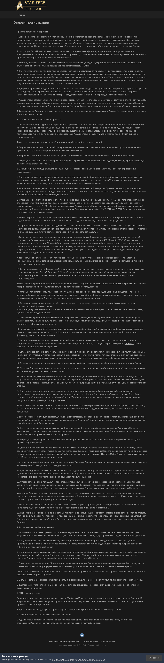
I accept (153, 658)
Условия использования (63, 659)
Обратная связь (90, 641)
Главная (21, 15)
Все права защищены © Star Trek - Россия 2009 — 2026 (82, 645)
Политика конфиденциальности (64, 641)
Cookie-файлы (108, 641)
